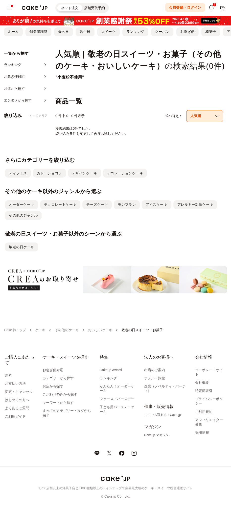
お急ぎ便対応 (53, 370)
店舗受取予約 (94, 8)
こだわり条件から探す (60, 394)
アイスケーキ (156, 204)
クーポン (162, 32)
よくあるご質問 (17, 408)
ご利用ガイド (15, 416)
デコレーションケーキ (125, 173)
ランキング (135, 32)
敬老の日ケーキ (21, 247)
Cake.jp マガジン (156, 435)
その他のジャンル (23, 215)
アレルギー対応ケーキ (195, 204)
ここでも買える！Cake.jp (162, 415)
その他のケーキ (67, 330)
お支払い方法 (15, 383)
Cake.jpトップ (15, 330)
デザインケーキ (84, 173)
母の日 (63, 32)
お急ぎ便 (187, 32)
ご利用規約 (203, 412)
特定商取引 (203, 391)
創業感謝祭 (38, 32)
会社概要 (202, 383)
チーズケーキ (97, 204)
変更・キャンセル (19, 392)
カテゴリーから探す (58, 378)
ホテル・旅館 (154, 378)
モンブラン (127, 204)
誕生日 (85, 32)
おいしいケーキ (100, 330)
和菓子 (210, 32)
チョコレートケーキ (60, 204)
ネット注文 (69, 8)
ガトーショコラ (49, 173)
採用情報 (202, 432)
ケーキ (40, 330)
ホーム (13, 32)
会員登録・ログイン (185, 7)
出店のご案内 (154, 370)
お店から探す (53, 386)
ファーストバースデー (117, 399)
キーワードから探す (58, 403)
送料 (8, 375)
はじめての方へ (17, 400)
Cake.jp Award (111, 370)
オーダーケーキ (21, 204)
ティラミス (18, 173)
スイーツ (108, 32)
